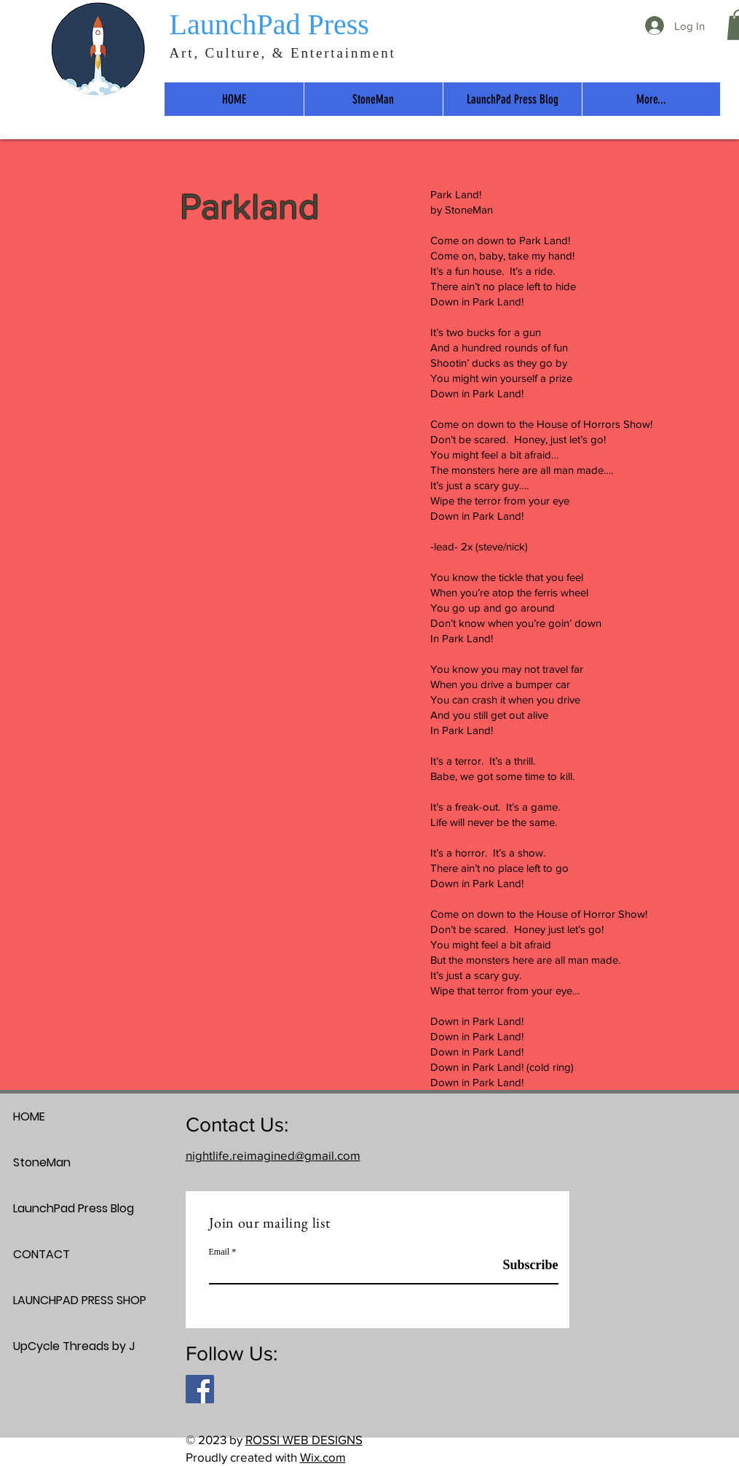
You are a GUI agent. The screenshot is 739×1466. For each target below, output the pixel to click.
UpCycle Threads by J (64, 1346)
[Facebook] (200, 1389)
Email (219, 1251)
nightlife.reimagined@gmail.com (273, 1155)
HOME (29, 1116)
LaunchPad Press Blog (64, 1208)
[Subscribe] (521, 1265)
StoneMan (42, 1162)
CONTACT (41, 1254)
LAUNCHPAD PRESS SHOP (64, 1300)
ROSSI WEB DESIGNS (304, 1439)
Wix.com (323, 1457)
